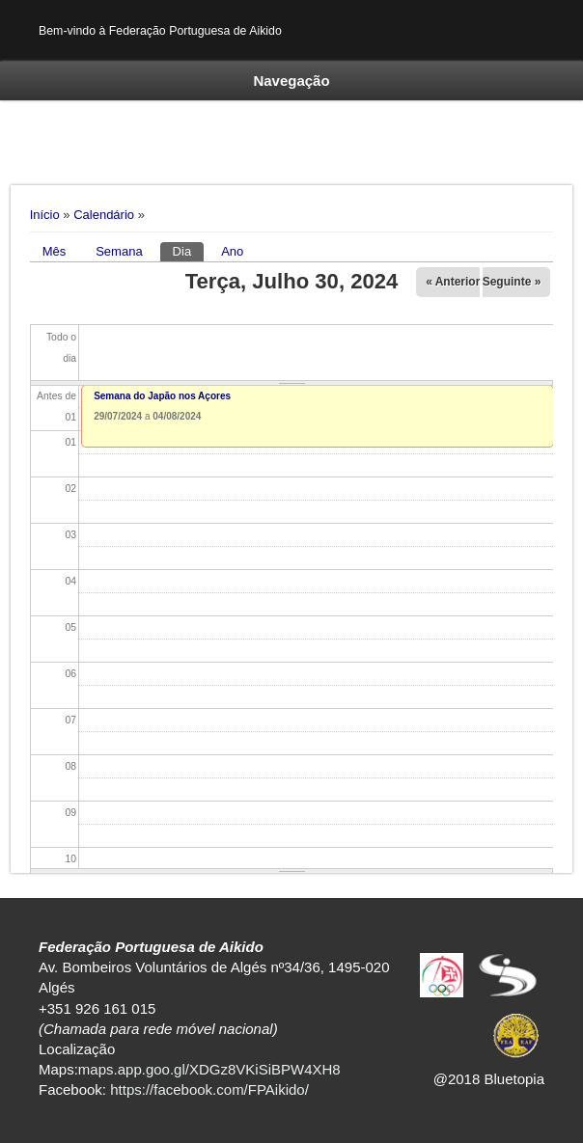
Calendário (103, 214)
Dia (189, 250)
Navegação (291, 80)
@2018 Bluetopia (488, 1079)
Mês (54, 251)
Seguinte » (512, 281)
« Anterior (453, 281)
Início (45, 214)
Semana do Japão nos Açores (162, 396)
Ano (232, 251)
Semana (119, 251)
